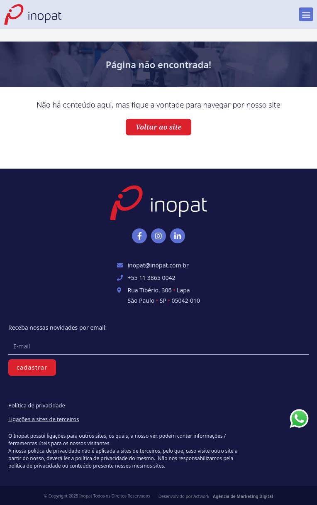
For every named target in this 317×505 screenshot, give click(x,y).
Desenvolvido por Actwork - (215, 496)
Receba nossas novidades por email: (57, 327)
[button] (306, 14)
